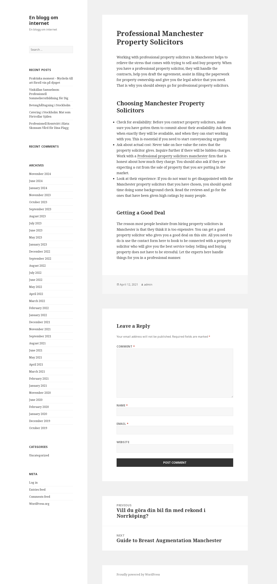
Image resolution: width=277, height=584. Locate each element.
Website (123, 442)
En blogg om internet (43, 20)
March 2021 (37, 371)
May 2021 (35, 357)
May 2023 (35, 237)
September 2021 (40, 336)
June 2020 (35, 400)
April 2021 (36, 364)
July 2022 (35, 273)
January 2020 (38, 414)
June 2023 (35, 230)
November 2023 (40, 195)
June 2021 (35, 350)
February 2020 (39, 407)
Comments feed (39, 497)
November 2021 (40, 329)
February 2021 (39, 379)
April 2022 (36, 294)
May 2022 (35, 287)
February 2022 (39, 308)
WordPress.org (39, 504)
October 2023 (38, 202)
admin (148, 284)
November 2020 (40, 393)
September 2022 (40, 258)
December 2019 (39, 421)
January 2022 (38, 315)
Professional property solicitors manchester (172, 156)
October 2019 (38, 428)
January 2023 (38, 244)
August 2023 (37, 216)
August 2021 (37, 343)
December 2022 (39, 251)
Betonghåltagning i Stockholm (49, 105)
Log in (33, 482)
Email (122, 424)
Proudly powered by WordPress (138, 574)
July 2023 (35, 223)
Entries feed (37, 490)
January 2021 (38, 386)
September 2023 (40, 209)
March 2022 (37, 301)
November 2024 (40, 174)
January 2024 (38, 188)
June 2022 (35, 280)
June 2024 (35, 181)
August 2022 (37, 266)
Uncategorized (39, 455)
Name (122, 405)
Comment (126, 346)
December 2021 (39, 322)
